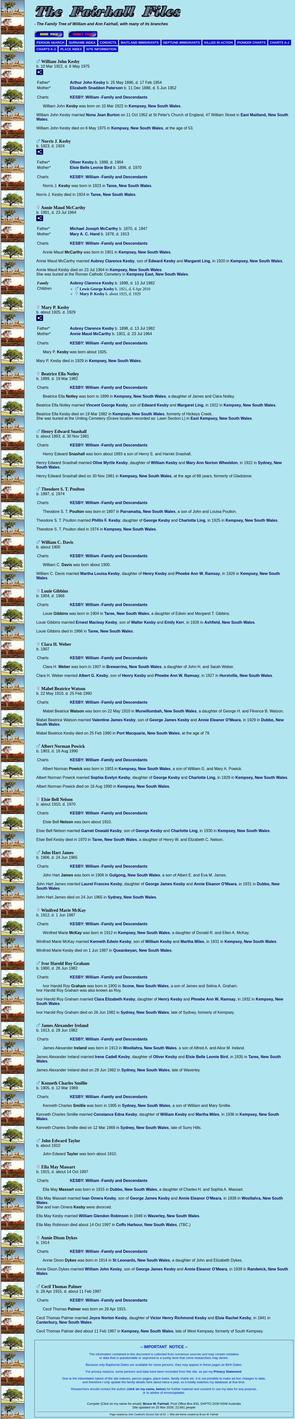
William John (103, 1269)
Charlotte (192, 520)
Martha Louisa (100, 573)
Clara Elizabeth (114, 999)
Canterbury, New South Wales (64, 1322)
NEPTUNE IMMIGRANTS (181, 42)
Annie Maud (90, 334)
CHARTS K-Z (46, 49)
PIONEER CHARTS (251, 42)
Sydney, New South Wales (132, 897)
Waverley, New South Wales (173, 1216)
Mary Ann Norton (212, 463)
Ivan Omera (99, 1198)
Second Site (152, 1414)
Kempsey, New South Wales (155, 106)
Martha (192, 941)
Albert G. (93, 675)
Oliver (82, 162)
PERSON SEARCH (50, 42)
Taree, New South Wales (128, 186)
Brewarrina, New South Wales (133, 667)
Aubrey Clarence (112, 261)
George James (169, 720)
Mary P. (92, 294)
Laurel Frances (101, 884)
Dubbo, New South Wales (133, 1189)
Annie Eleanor (219, 720)
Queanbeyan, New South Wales (142, 950)
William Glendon (103, 1216)
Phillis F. (106, 520)
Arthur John (87, 82)
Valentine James (113, 720)
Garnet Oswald (101, 831)
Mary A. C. (85, 234)
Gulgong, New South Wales (134, 875)
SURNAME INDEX (82, 42)
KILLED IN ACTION (218, 42)
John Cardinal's (136, 1414)
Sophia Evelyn (110, 777)
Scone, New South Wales (145, 986)
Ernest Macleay (96, 622)
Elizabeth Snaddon (96, 88)
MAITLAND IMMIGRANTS (140, 42)
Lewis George (97, 289)
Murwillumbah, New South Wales (166, 711)
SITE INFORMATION (101, 49)
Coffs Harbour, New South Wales (146, 1225)
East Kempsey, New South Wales (221, 418)
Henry (155, 573)
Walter (143, 622)
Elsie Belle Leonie (91, 167)
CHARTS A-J (279, 42)
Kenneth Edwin (110, 941)
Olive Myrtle (110, 463)
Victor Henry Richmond (178, 1318)
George (156, 520)
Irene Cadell (112, 1057)
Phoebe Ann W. (197, 573)
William (164, 463)
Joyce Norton (108, 1318)
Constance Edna (115, 1114)
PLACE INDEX (71, 49)
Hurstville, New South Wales (246, 675)
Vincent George (107, 405)
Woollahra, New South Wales (150, 1048)
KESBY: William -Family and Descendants (109, 97)
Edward (161, 261)
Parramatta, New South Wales (147, 511)
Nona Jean (103, 115)
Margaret (197, 261)
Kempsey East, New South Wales (157, 274)
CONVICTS (108, 42)
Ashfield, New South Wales (229, 622)
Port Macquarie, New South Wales (148, 733)
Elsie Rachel (233, 1318)
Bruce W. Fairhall (156, 1404)
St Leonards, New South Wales (141, 1260)
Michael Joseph (94, 229)
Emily (174, 622)
